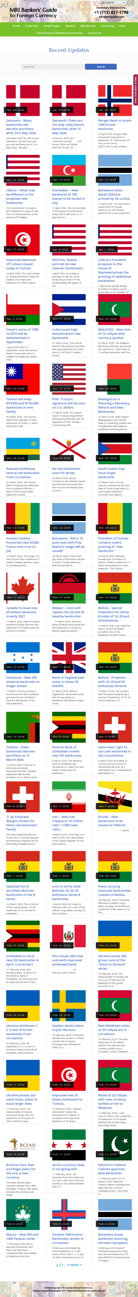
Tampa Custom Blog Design (47, 1290)
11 (68, 1265)
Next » (76, 1265)
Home (16, 26)
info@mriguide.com (111, 17)
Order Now (31, 26)
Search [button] (101, 66)
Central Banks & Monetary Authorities (60, 33)
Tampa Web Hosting (76, 1290)
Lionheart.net (98, 1290)
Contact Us (94, 33)
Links (122, 26)
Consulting (107, 26)
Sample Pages (52, 26)
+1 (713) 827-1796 (111, 12)
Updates (70, 26)
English (107, 2)
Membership (88, 26)
